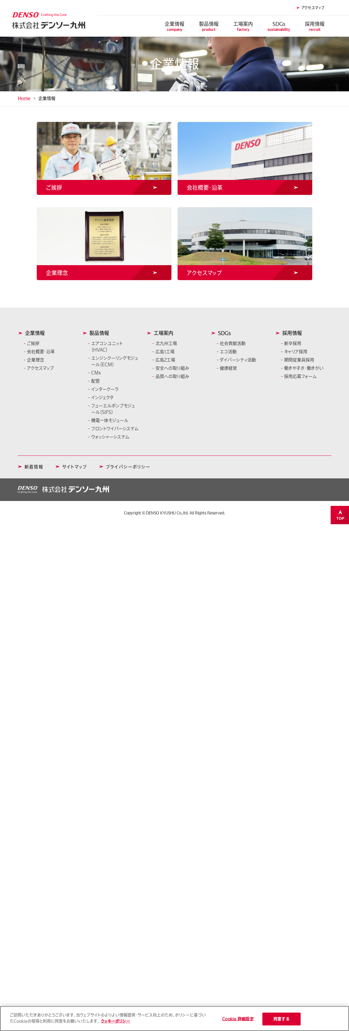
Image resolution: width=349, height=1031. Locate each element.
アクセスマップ (313, 7)
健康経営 (228, 368)
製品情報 (209, 26)
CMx (96, 373)
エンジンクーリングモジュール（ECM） (114, 361)
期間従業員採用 (299, 360)
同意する (281, 1021)
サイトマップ (74, 467)
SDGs (279, 26)
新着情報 (33, 467)
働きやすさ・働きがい (304, 368)
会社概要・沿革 (41, 351)
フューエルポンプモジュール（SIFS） (113, 409)
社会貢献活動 (233, 343)
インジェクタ (102, 397)
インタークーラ (105, 389)
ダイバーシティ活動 (238, 360)
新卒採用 (292, 343)
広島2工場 (165, 360)
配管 (95, 381)
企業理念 (35, 360)
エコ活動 (228, 351)
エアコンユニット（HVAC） (107, 346)
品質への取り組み (172, 376)
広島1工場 (165, 351)
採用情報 (315, 26)
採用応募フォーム (300, 376)
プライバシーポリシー (128, 467)
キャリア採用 (295, 351)
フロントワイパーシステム (114, 428)
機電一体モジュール (109, 420)
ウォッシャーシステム (110, 437)
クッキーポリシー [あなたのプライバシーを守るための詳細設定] (115, 1023)
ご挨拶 (33, 343)
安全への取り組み (172, 368)
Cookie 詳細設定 (237, 1021)
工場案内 (243, 26)
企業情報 (174, 26)
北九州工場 (166, 343)
